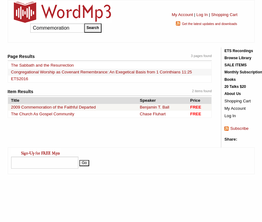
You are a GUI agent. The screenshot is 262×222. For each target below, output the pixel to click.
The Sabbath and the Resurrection (42, 65)
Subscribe (239, 128)
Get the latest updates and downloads (209, 24)
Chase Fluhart (153, 114)
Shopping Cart (224, 14)
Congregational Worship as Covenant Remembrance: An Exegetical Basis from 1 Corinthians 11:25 (101, 72)
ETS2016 (19, 78)
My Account (182, 14)
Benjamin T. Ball (154, 107)
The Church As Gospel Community (42, 114)
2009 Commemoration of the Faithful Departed (53, 107)
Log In (202, 14)
